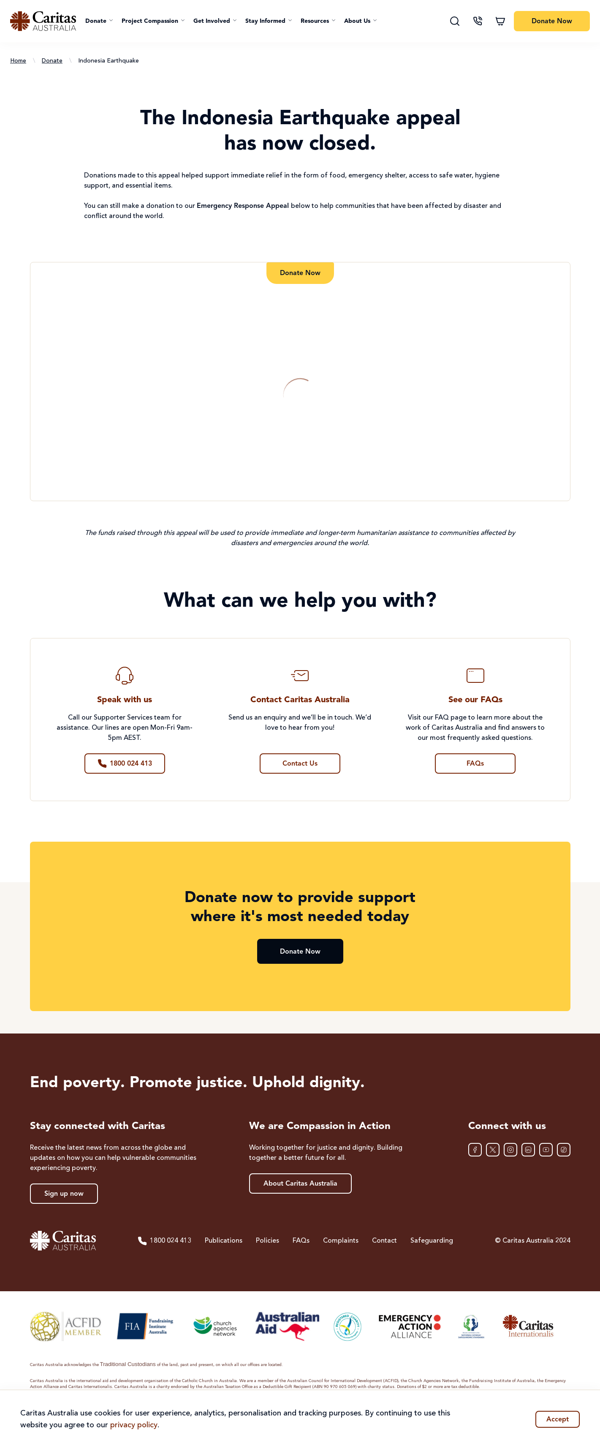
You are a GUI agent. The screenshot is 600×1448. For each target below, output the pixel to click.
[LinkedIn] (528, 1149)
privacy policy (133, 1425)
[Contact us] (477, 21)
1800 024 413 (164, 1241)
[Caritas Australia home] (43, 21)
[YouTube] (546, 1149)
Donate (52, 61)
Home (18, 61)
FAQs (301, 1241)
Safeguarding (431, 1241)
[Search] (455, 21)
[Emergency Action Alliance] (409, 1326)
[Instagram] (510, 1149)
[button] (99, 21)
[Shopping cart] (500, 21)
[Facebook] (475, 1149)
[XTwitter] (493, 1149)
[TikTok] (563, 1149)
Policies (267, 1241)
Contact (384, 1241)
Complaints (340, 1241)
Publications (223, 1241)
